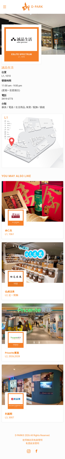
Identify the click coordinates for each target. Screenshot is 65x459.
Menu (4, 7)
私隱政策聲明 (32, 443)
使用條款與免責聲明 (32, 440)
